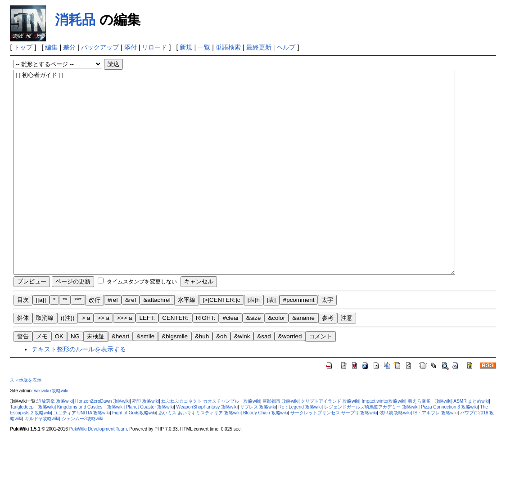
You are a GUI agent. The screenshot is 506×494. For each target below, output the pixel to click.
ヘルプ (285, 47)
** (65, 340)
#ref (113, 340)
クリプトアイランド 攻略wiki (330, 441)
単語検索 (228, 47)
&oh (221, 376)
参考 (328, 358)
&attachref (157, 340)
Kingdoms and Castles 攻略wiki (90, 447)
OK (59, 376)
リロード (154, 47)
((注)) (68, 358)
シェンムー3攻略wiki (82, 459)
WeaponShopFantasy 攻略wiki (207, 447)
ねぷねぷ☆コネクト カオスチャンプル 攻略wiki (210, 441)
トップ (23, 47)
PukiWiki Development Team (98, 469)
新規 (186, 47)
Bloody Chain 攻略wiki (265, 453)
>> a (103, 358)
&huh (202, 376)
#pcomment (299, 340)
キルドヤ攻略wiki (42, 459)
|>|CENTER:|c (221, 340)
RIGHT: (206, 358)
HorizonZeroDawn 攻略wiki (102, 441)
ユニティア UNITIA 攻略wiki (82, 453)
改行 (94, 340)
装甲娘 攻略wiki (395, 453)
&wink (242, 376)
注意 (346, 358)
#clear (230, 358)
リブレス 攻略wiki (258, 447)
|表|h (254, 340)
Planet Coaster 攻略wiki (150, 447)
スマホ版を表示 (25, 420)
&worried (290, 376)
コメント (320, 376)
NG (75, 376)
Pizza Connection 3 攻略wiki (449, 447)
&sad (264, 376)
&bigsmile (175, 376)
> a (85, 358)
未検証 (95, 376)
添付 (130, 47)
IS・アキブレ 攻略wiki (435, 453)
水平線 (186, 340)
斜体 (23, 358)
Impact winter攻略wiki (383, 441)
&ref (130, 340)
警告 (23, 376)
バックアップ (100, 47)
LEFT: (147, 358)
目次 (23, 340)
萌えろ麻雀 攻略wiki (430, 441)
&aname (303, 358)
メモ (42, 376)
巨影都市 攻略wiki (280, 441)
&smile (145, 376)
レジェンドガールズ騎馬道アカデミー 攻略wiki (371, 447)
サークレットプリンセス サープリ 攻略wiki (333, 453)
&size (253, 358)
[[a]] (41, 340)
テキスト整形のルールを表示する (79, 389)
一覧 (204, 47)
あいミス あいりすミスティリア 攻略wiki (199, 453)
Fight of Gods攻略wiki (134, 453)
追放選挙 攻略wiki (55, 441)
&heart (120, 376)
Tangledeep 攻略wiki (32, 447)
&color (276, 358)
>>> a (124, 358)
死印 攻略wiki (145, 441)
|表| (271, 340)
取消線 (45, 358)
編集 (51, 47)
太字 (327, 340)
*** (77, 340)
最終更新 (258, 47)
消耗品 (75, 19)
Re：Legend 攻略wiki (299, 447)
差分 (69, 47)
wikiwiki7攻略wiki (51, 431)
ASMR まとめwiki (471, 441)
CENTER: (175, 358)
